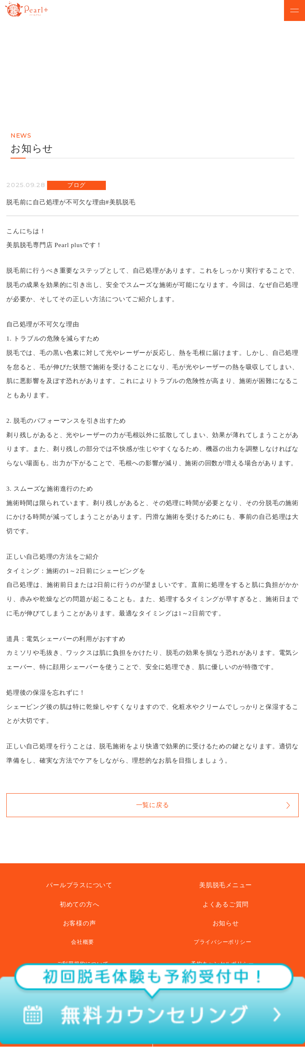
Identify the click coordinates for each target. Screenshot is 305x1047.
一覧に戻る (152, 805)
